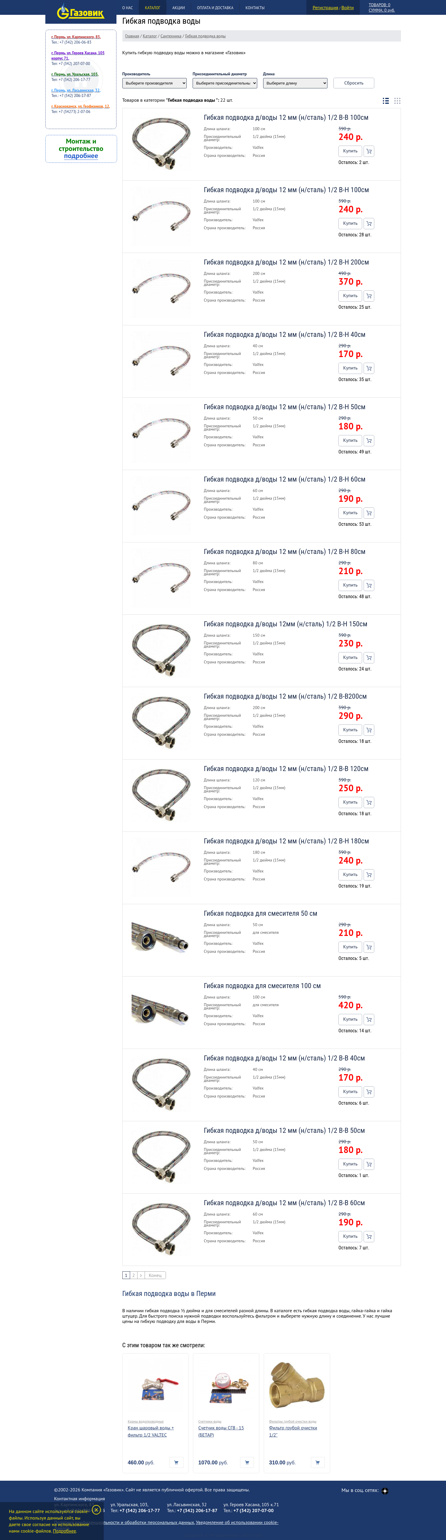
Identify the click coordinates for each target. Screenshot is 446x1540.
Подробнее (64, 1531)
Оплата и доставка (215, 7)
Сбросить (354, 83)
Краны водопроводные (146, 1421)
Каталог (152, 7)
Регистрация (325, 7)
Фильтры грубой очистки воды (292, 1421)
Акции (178, 7)
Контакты (255, 7)
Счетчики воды (209, 1421)
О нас (127, 7)
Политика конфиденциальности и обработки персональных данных (124, 1522)
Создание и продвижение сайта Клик (223, 1535)
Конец (155, 1275)
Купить (350, 151)
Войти (347, 7)
